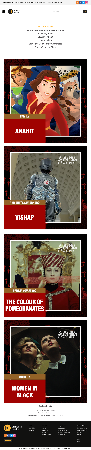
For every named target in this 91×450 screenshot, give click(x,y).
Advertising (32, 428)
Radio (55, 2)
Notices (39, 2)
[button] (3, 11)
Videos (44, 2)
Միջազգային (62, 430)
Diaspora (44, 432)
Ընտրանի (61, 434)
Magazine (50, 2)
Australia (44, 428)
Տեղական (61, 428)
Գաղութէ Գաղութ (64, 432)
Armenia (44, 426)
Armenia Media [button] (8, 2)
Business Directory (30, 2)
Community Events (19, 2)
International (45, 430)
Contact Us (32, 430)
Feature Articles (46, 434)
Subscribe (8, 440)
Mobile (60, 2)
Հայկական (62, 426)
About (30, 426)
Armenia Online (81, 426)
